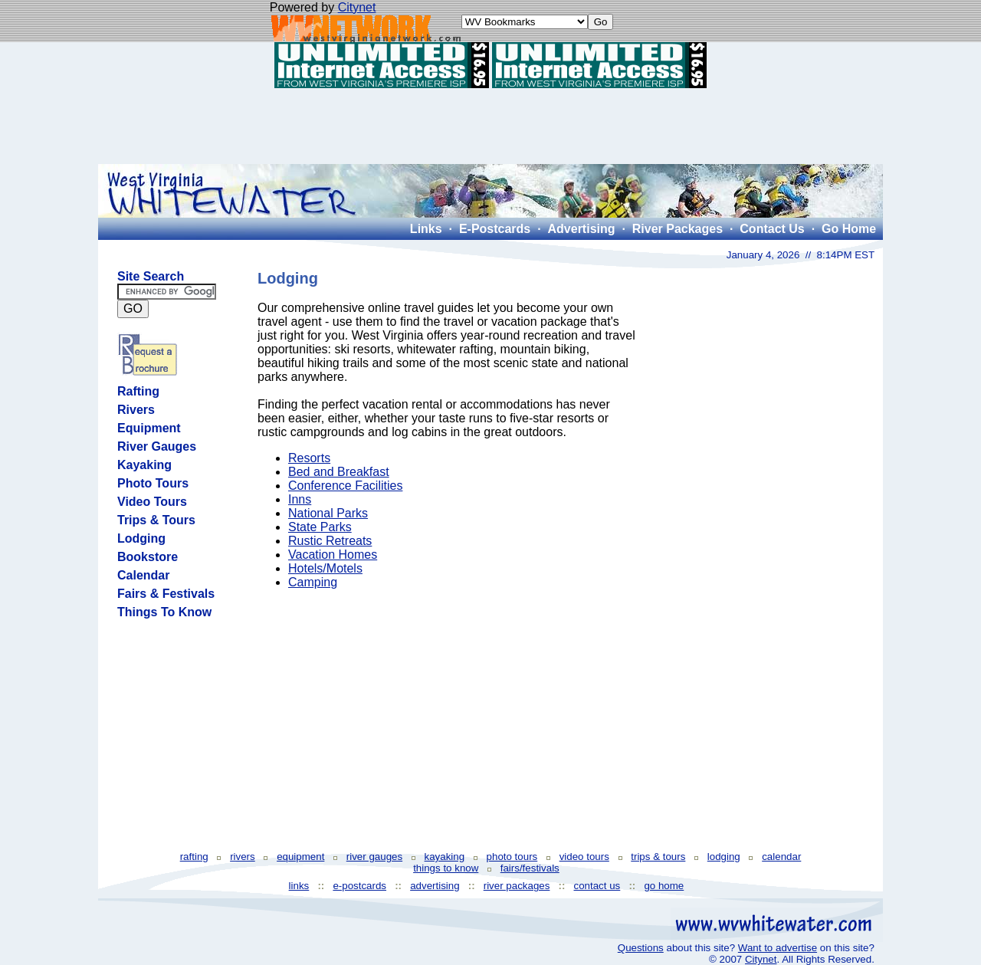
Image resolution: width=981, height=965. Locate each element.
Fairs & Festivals (166, 593)
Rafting (138, 391)
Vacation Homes (332, 554)
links (299, 885)
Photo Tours (153, 483)
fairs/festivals (529, 868)
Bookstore (147, 556)
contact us (597, 885)
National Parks (328, 513)
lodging (723, 856)
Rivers (136, 409)
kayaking (445, 856)
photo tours (512, 856)
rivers (242, 856)
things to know (445, 868)
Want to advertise (777, 948)
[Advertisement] (490, 125)
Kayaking (144, 464)
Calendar (143, 575)
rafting (194, 856)
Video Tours (152, 501)
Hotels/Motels (325, 568)
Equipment (149, 428)
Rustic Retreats (330, 540)
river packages (517, 885)
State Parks (320, 526)
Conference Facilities (345, 485)
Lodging (141, 538)
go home (664, 885)
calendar (781, 856)
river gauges (374, 856)
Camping (312, 582)
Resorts (309, 457)
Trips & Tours (156, 520)
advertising (434, 885)
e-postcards (359, 885)
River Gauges (156, 446)
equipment (300, 856)
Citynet (357, 7)
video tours (584, 856)
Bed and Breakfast (338, 471)
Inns (299, 499)
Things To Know (164, 612)
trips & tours (658, 856)
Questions (641, 948)
